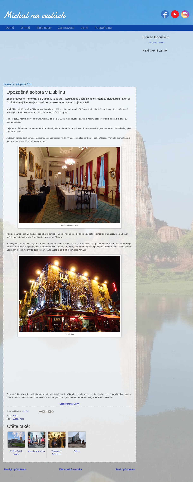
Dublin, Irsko (18, 419)
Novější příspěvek (15, 469)
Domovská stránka (70, 469)
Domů (10, 27)
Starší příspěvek (125, 469)
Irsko (15, 415)
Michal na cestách (34, 14)
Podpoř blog (103, 27)
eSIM (84, 27)
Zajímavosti (66, 27)
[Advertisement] (69, 59)
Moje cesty (44, 27)
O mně (25, 27)
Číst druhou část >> (70, 404)
